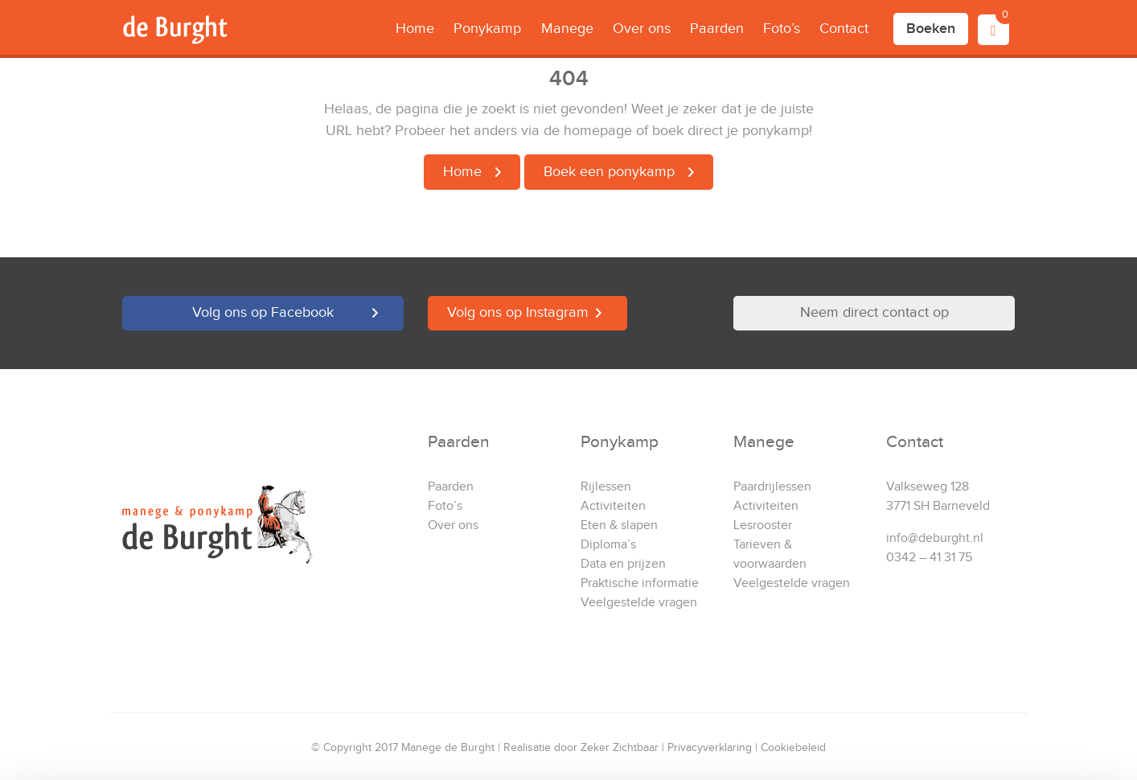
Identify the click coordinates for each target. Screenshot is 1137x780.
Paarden (717, 28)
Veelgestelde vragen (639, 602)
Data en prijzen (623, 564)
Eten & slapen (619, 525)
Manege (567, 28)
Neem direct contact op (874, 312)
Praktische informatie (640, 583)
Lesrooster (762, 525)
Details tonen (249, 748)
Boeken (930, 28)
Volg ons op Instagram (518, 312)
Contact (843, 28)
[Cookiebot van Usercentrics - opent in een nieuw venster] (104, 749)
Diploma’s (608, 544)
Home (415, 28)
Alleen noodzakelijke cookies (1002, 721)
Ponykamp (487, 28)
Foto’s (781, 28)
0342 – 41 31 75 (929, 557)
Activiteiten (613, 506)
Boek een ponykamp (609, 171)
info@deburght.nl (934, 538)
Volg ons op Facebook (263, 312)
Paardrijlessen (772, 487)
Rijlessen (606, 487)
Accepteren (1003, 668)
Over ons (642, 28)
